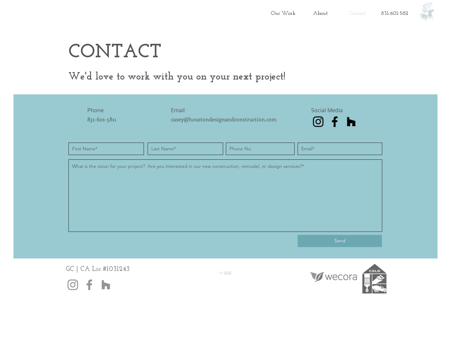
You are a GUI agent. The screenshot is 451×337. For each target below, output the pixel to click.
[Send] (340, 241)
